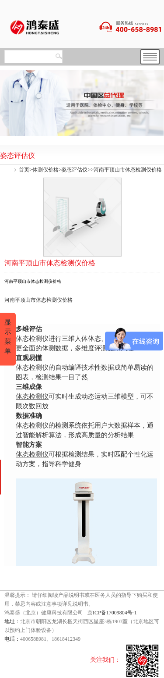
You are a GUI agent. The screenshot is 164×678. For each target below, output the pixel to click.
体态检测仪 (32, 396)
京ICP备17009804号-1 (112, 613)
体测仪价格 (45, 170)
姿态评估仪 (74, 170)
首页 (24, 170)
